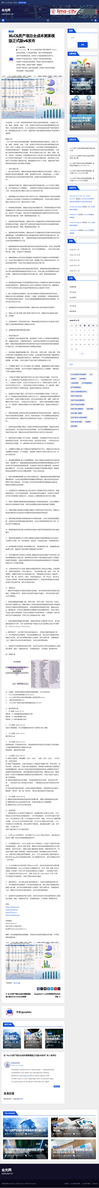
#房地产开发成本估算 (24, 59)
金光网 (6, 10)
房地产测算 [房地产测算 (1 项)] (90, 409)
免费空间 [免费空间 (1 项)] (73, 379)
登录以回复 (56, 1086)
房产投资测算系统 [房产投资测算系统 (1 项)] (76, 387)
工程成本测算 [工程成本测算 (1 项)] (74, 383)
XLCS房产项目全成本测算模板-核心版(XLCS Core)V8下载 (72, 1151)
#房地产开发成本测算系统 (42, 59)
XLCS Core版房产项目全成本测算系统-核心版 (73, 1129)
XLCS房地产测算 (75, 1184)
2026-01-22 (11, 1134)
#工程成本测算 (31, 53)
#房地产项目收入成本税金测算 (27, 68)
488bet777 (74, 215)
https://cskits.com (13, 915)
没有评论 (77, 127)
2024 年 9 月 (75, 260)
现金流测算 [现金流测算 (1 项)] (74, 426)
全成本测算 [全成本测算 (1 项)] (83, 379)
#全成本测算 (20, 53)
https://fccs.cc (11, 912)
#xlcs (54, 50)
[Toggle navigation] (47, 20)
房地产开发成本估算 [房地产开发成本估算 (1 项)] (76, 396)
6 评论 (76, 75)
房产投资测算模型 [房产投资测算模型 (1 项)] (87, 383)
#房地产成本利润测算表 (44, 62)
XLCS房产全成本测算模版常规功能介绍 (12, 1039)
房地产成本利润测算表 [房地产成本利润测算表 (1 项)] (77, 409)
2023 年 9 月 (75, 266)
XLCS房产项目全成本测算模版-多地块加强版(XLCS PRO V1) (24, 1151)
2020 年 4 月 (75, 271)
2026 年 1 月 (74, 250)
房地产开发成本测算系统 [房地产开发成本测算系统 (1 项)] (77, 400)
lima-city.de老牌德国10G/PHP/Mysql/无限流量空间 (82, 105)
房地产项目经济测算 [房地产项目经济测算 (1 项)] (76, 422)
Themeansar (32, 1184)
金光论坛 (94, 1184)
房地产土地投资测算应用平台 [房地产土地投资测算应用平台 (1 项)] (79, 392)
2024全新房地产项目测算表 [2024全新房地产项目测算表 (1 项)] (78, 374)
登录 (21, 1099)
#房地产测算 (20, 65)
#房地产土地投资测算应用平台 (42, 56)
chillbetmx (74, 230)
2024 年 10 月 (75, 255)
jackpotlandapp (76, 207)
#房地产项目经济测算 (47, 68)
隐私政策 (73, 311)
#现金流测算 (29, 71)
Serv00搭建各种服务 (81, 67)
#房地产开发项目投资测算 (25, 62)
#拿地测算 (20, 71)
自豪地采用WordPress (8, 1184)
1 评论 (76, 92)
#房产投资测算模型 (45, 53)
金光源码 (11, 31)
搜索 (71, 31)
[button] (92, 20)
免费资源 (74, 63)
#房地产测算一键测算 (34, 65)
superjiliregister (76, 223)
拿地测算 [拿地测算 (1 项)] (88, 422)
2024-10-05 (78, 71)
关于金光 (73, 292)
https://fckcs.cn (12, 910)
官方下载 (17, 983)
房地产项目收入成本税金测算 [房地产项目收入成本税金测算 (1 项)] (79, 417)
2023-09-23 (78, 108)
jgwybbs (22, 47)
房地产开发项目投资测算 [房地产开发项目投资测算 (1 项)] (77, 404)
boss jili (26, 1076)
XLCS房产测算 (86, 1184)
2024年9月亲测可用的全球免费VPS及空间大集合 (82, 85)
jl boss (14, 1063)
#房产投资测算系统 (23, 56)
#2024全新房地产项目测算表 (40, 50)
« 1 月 (81, 354)
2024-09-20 (78, 88)
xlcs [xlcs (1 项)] (91, 374)
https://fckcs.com (12, 907)
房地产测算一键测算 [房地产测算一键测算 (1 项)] (76, 413)
